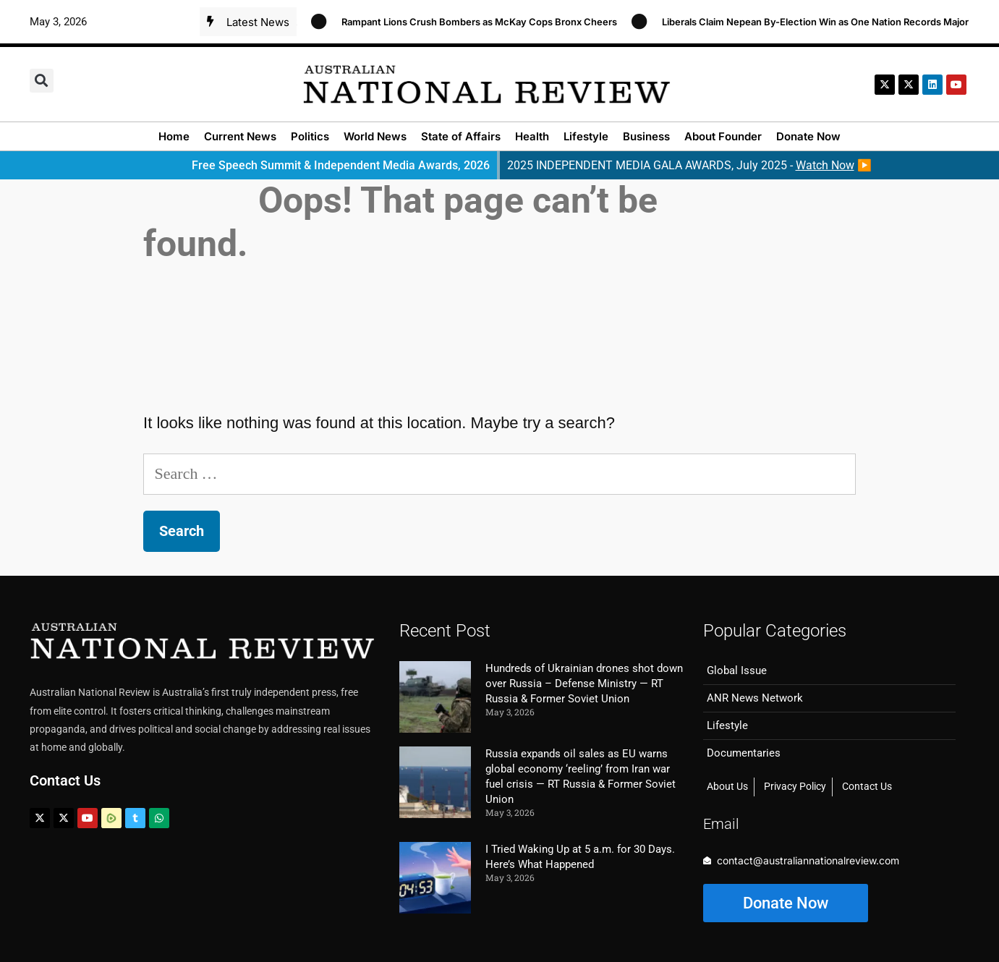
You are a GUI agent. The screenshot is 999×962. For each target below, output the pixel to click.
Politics (310, 136)
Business (646, 136)
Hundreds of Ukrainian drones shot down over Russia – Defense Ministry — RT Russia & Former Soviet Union (584, 683)
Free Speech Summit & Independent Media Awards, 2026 (341, 165)
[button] (42, 81)
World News (375, 136)
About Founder (723, 136)
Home (174, 136)
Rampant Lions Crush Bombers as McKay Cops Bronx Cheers (488, 21)
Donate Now (808, 136)
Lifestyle (586, 136)
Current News (240, 136)
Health (532, 136)
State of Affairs (461, 136)
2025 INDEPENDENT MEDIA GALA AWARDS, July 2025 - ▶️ (689, 165)
